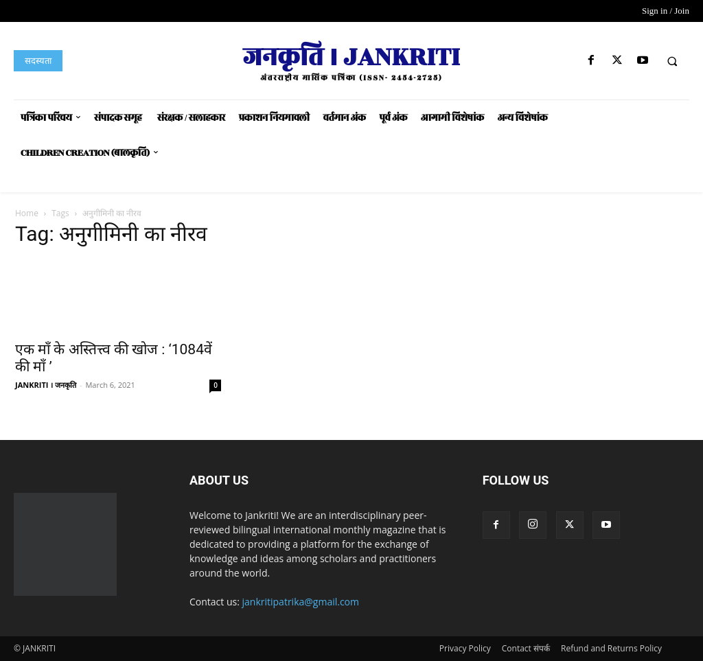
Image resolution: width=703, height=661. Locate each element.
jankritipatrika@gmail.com (301, 601)
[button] (672, 61)
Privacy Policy (465, 648)
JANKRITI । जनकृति (45, 385)
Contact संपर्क (526, 648)
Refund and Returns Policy (611, 648)
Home (26, 213)
